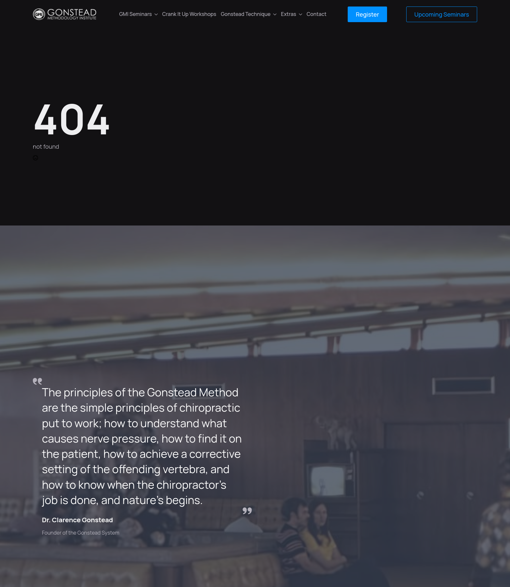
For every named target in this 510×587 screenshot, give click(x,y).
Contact (317, 14)
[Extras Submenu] (300, 14)
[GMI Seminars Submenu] (156, 14)
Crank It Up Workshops (189, 14)
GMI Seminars (135, 14)
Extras (288, 14)
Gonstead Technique (246, 14)
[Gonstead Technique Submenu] (275, 14)
